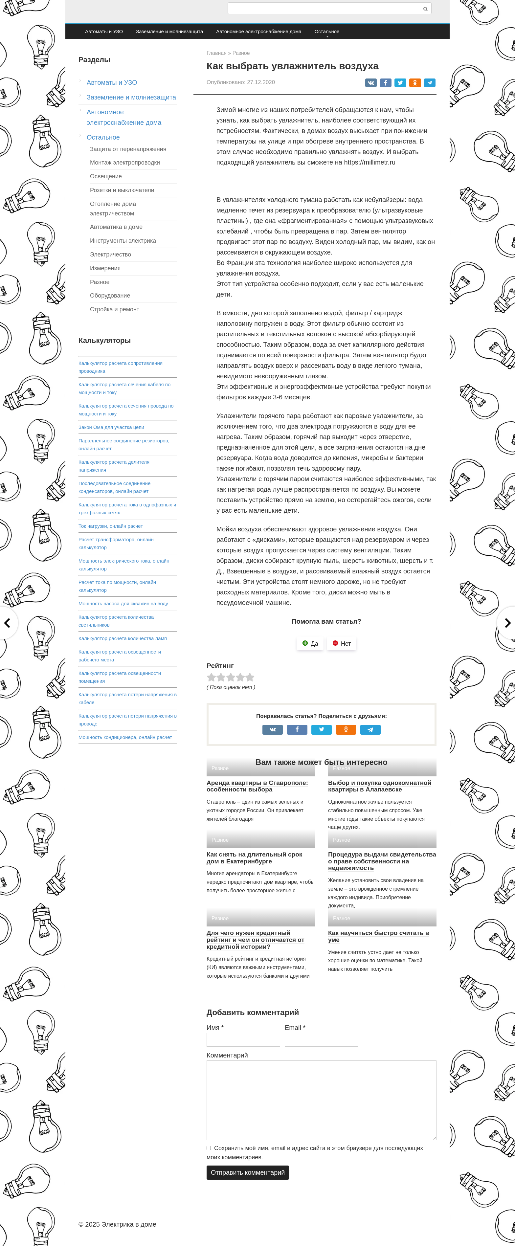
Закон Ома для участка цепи (111, 427)
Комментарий (227, 1055)
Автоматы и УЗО (104, 31)
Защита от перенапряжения (128, 149)
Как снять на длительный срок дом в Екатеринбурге (254, 858)
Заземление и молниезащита (169, 31)
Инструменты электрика (123, 240)
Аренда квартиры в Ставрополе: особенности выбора (257, 786)
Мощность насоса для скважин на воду (123, 603)
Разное (99, 282)
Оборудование (110, 295)
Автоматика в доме (116, 227)
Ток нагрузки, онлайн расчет (110, 526)
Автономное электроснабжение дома (258, 31)
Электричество (110, 254)
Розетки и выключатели (122, 190)
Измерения (105, 268)
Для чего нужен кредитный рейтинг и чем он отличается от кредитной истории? (255, 939)
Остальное (327, 31)
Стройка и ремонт (114, 309)
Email (295, 1027)
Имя (215, 1027)
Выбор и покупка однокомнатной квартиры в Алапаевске (379, 786)
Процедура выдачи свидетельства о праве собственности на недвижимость (382, 861)
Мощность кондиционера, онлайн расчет (125, 737)
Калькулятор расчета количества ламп (122, 638)
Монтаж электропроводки (125, 162)
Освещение (106, 176)
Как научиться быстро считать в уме (378, 936)
